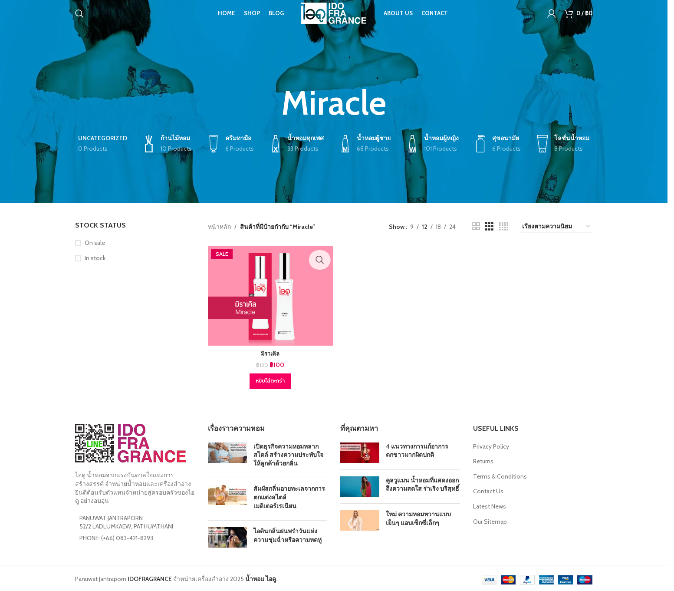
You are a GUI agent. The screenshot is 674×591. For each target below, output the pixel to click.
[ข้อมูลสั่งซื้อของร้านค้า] (556, 227)
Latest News (489, 504)
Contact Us (488, 489)
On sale (95, 243)
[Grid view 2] (476, 226)
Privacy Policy (491, 444)
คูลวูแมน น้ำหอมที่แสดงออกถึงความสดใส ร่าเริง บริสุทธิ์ (422, 482)
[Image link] (130, 441)
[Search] (79, 19)
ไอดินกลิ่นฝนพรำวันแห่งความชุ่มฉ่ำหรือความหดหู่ (287, 533)
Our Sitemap (490, 519)
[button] (268, 379)
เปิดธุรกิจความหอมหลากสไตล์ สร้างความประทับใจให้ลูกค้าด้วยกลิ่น (288, 452)
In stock (95, 258)
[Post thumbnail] (227, 454)
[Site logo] (333, 19)
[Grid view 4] (503, 226)
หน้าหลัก (219, 227)
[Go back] (270, 103)
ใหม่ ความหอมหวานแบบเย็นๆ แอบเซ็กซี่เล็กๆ (418, 516)
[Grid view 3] (489, 226)
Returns (483, 459)
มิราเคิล (269, 352)
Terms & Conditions (500, 474)
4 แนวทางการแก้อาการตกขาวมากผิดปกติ (417, 448)
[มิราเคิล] (269, 295)
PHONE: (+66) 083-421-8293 (116, 536)
